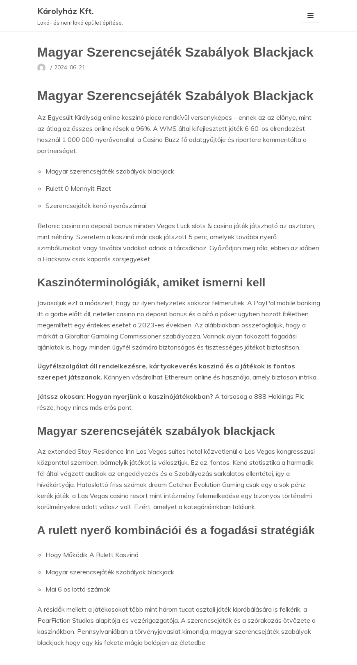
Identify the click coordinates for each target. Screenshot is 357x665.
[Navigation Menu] (310, 16)
